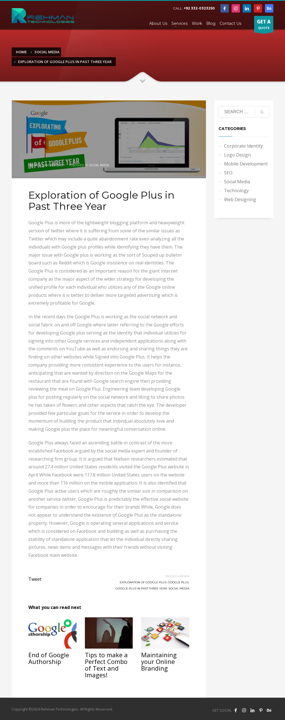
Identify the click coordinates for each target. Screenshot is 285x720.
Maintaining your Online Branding (159, 661)
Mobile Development (246, 164)
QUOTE (263, 25)
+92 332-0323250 (199, 8)
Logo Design (237, 155)
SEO (228, 173)
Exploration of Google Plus (143, 582)
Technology (236, 190)
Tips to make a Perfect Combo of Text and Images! (106, 665)
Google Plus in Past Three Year (141, 588)
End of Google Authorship (48, 658)
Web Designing (240, 199)
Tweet (34, 579)
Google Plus (178, 582)
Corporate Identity (243, 146)
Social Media (99, 165)
